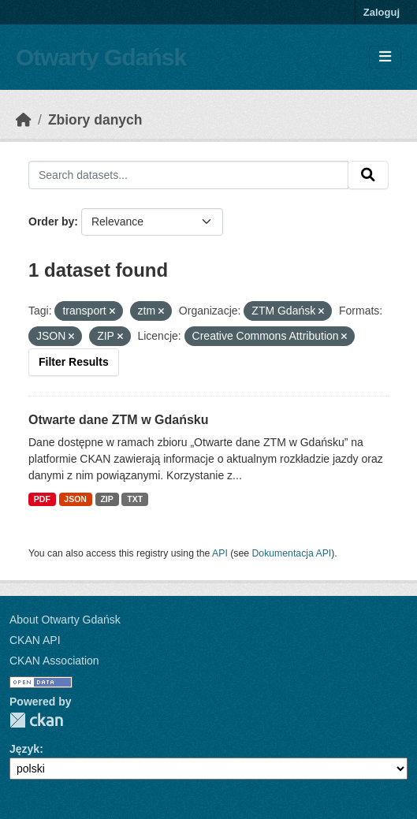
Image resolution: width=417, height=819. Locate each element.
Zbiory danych (95, 120)
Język (24, 749)
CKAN (36, 720)
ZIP (106, 499)
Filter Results (74, 362)
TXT (135, 499)
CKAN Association (54, 660)
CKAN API (35, 640)
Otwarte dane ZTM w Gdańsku (118, 419)
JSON (75, 499)
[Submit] (368, 175)
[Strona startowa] (24, 120)
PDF (42, 499)
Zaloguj (381, 12)
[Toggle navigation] (385, 57)
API (220, 553)
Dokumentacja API (292, 553)
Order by (51, 221)
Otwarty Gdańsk (101, 57)
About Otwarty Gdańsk (65, 619)
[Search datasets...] (188, 175)
